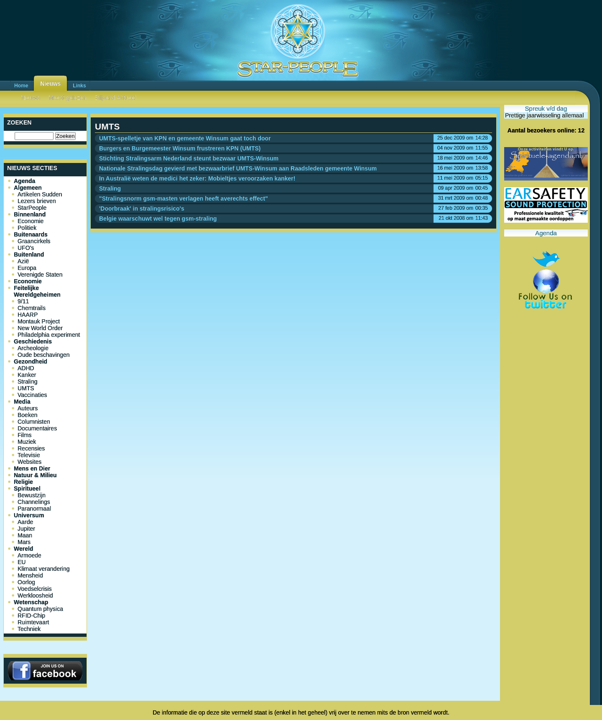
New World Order (40, 328)
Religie (23, 481)
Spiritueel (27, 488)
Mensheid (30, 575)
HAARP (28, 314)
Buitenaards (31, 234)
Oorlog (26, 582)
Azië (23, 261)
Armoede (29, 555)
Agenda (24, 181)
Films (24, 435)
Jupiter (26, 528)
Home (21, 86)
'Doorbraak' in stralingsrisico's (141, 208)
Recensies (31, 448)
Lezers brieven (37, 201)
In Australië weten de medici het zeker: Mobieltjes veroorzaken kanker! (197, 178)
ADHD (26, 368)
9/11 (23, 301)
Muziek (27, 441)
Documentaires (37, 428)
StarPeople (32, 207)
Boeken (27, 415)
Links (79, 86)
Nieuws (50, 83)
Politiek (27, 227)
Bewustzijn (32, 495)
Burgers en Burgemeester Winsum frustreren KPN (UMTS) (180, 148)
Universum (29, 515)
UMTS (26, 388)
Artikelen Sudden (40, 194)
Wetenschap (31, 602)
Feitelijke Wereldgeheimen (37, 291)
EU (22, 562)
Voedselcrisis (35, 588)
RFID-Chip (31, 615)
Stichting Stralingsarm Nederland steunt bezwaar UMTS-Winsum (188, 158)
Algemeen (28, 187)
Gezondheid (30, 361)
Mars (24, 542)
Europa (27, 268)
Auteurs (28, 408)
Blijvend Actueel (115, 97)
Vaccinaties (32, 395)
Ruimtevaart (33, 622)
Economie (30, 221)
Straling (27, 381)
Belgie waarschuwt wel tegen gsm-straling (158, 218)
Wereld (23, 548)
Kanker (27, 374)
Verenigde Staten (40, 274)
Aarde (25, 522)
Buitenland (29, 254)
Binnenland (30, 214)
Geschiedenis (33, 341)
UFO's (26, 247)
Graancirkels (34, 241)
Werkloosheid (35, 595)
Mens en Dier (32, 468)
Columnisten (34, 421)
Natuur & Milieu (35, 475)
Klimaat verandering (44, 568)
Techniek (29, 629)
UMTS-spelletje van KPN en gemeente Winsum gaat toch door (185, 138)
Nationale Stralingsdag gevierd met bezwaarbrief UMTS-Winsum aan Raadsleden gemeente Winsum (238, 168)
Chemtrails (32, 308)
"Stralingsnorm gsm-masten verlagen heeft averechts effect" (183, 198)
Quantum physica (40, 609)
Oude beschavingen (44, 354)
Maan (25, 535)
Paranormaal (34, 508)
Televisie (29, 455)
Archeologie (33, 348)
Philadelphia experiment (49, 334)
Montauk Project (39, 321)
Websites (29, 461)
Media (22, 401)
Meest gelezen (67, 97)
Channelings (34, 502)
